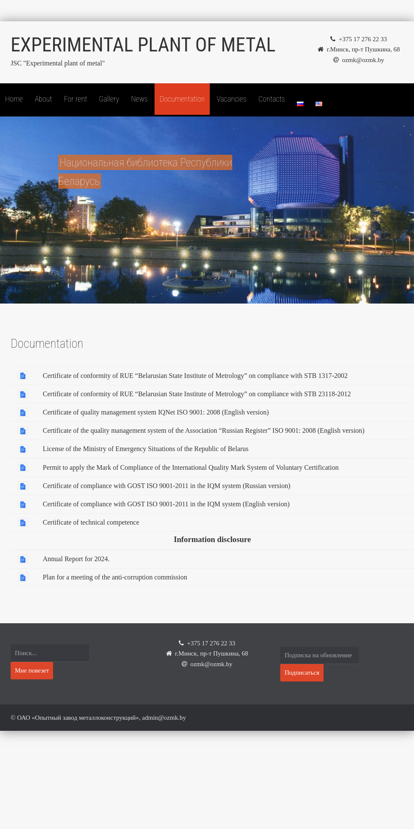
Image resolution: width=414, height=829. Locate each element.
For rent (75, 98)
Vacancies (231, 98)
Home (14, 98)
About (43, 98)
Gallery (109, 98)
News (139, 98)
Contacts (272, 98)
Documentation (182, 98)
